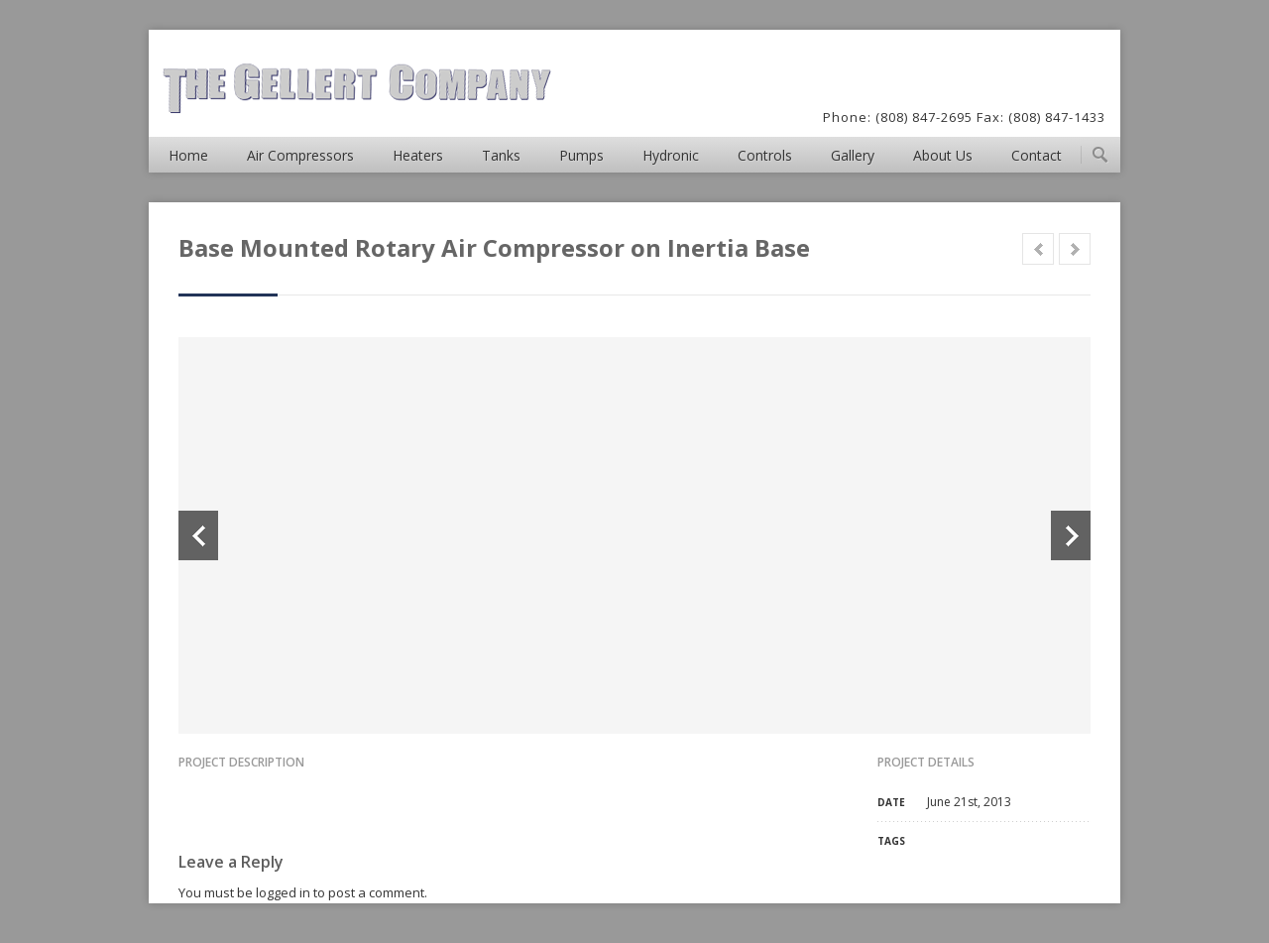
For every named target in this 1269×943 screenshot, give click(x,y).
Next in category (1075, 249)
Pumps (581, 155)
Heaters (418, 155)
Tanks (501, 155)
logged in (283, 892)
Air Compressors (300, 155)
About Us (943, 155)
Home (188, 155)
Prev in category (1038, 249)
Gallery (852, 155)
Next (1071, 535)
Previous (198, 535)
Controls (765, 155)
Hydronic (670, 155)
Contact (1036, 155)
